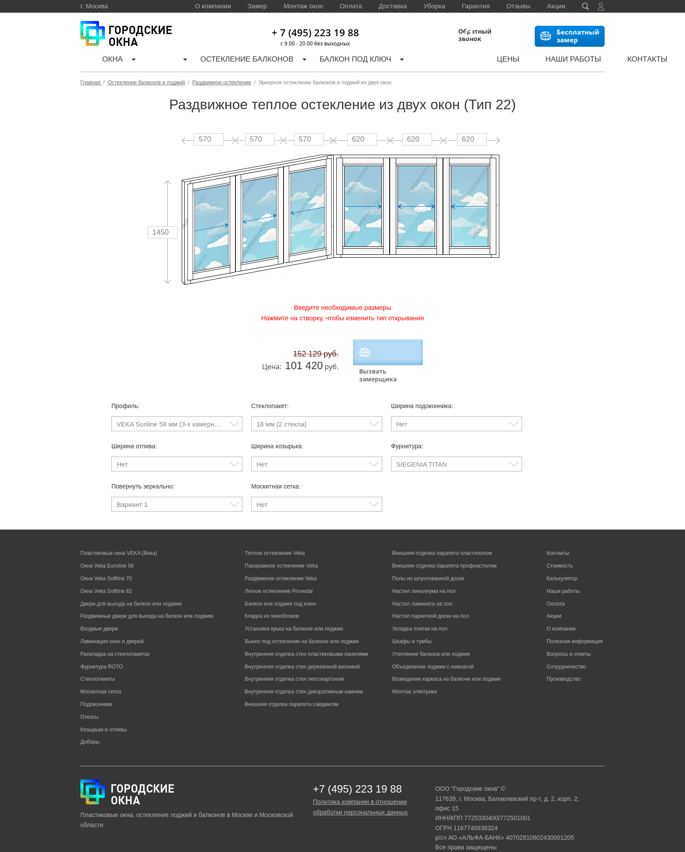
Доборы (90, 724)
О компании (213, 6)
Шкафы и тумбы (412, 623)
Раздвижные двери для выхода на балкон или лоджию (146, 598)
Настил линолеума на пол (424, 573)
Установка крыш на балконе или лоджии (294, 611)
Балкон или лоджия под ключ (280, 585)
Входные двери (99, 611)
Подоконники (96, 686)
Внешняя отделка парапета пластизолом (442, 535)
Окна (102, 61)
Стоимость (560, 548)
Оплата (350, 6)
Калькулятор (408, 61)
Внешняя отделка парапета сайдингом (292, 686)
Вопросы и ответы (569, 636)
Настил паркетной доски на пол (430, 598)
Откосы (89, 699)
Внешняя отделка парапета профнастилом (444, 548)
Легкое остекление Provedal (278, 573)
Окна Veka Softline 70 (106, 561)
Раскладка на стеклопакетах (115, 636)
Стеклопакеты (97, 661)
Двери (147, 61)
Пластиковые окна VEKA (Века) (118, 535)
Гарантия (476, 6)
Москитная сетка (100, 674)
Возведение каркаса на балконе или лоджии (446, 661)
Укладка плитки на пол (419, 611)
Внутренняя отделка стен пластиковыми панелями (306, 636)
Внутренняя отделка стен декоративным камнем (304, 674)
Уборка (434, 6)
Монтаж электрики (414, 674)
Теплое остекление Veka (274, 535)
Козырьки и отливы (103, 711)
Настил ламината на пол (422, 585)
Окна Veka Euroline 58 (107, 548)
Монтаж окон (303, 6)
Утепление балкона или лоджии (431, 636)
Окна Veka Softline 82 (106, 573)
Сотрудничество (566, 648)
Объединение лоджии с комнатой (433, 648)
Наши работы (514, 61)
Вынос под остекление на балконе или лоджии (302, 623)
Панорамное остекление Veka (281, 548)
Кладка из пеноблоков (272, 598)
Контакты (577, 61)
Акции (556, 6)
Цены (460, 61)
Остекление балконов (227, 61)
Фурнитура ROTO (101, 648)
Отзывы (518, 6)
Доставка (393, 6)
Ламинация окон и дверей (112, 623)
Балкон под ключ (328, 61)
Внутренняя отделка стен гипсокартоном (294, 661)
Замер (257, 6)
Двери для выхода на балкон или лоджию (131, 585)
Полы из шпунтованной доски (428, 561)
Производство (564, 661)
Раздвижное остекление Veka (281, 561)
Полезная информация (575, 623)
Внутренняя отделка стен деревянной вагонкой (302, 648)
